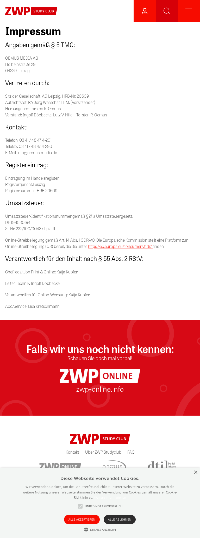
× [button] (195, 472)
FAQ (131, 452)
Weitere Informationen (110, 497)
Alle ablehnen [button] (119, 519)
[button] (100, 529)
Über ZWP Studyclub (103, 452)
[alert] (100, 503)
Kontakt (72, 452)
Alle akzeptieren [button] (81, 519)
